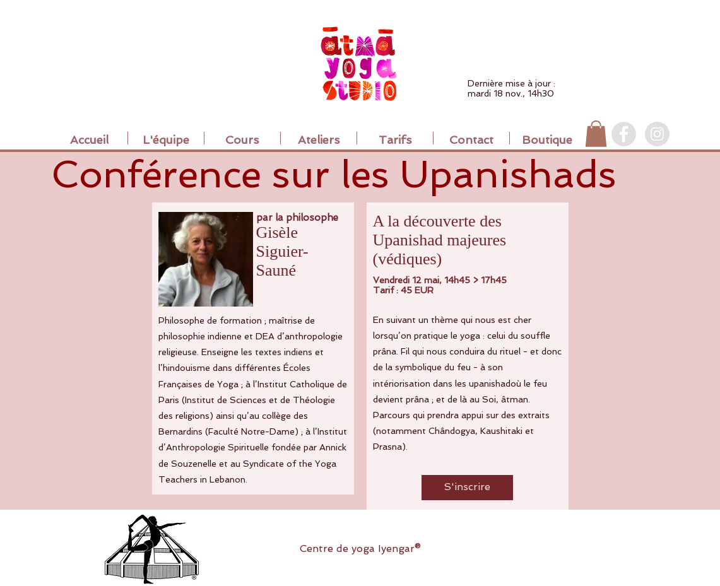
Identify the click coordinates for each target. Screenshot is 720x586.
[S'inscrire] (467, 487)
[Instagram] (657, 134)
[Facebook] (623, 134)
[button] (596, 133)
